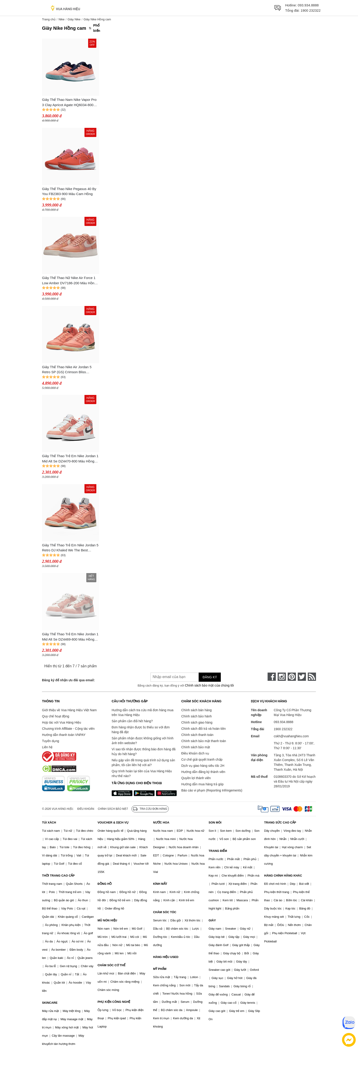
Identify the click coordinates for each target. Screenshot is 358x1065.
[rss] (312, 677)
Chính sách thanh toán (197, 735)
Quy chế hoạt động (55, 716)
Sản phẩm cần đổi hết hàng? (132, 721)
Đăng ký (210, 677)
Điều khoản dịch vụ (195, 753)
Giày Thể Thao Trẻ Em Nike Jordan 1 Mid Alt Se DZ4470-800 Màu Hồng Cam (70, 459)
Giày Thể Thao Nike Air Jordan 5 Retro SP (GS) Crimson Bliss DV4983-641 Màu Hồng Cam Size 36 (70, 370)
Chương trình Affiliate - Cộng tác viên (68, 728)
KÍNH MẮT (160, 883)
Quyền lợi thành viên (196, 778)
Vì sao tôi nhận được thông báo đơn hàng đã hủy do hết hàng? (143, 751)
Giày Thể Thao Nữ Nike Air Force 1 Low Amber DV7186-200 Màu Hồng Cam (69, 281)
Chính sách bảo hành (196, 716)
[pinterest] (292, 677)
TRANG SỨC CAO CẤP (280, 822)
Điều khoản (85, 808)
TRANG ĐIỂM (218, 851)
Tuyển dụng (50, 741)
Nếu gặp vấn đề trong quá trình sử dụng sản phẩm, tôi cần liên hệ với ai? (143, 762)
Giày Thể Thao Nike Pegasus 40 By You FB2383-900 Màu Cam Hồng (69, 191)
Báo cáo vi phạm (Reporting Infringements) (211, 790)
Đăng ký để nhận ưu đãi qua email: (68, 680)
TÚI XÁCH (49, 822)
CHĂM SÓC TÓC (164, 912)
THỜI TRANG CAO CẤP (58, 875)
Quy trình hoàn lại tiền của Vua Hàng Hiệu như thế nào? (142, 773)
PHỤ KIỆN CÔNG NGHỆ (113, 1001)
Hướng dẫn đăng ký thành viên (203, 772)
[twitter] (302, 677)
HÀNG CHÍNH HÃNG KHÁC (283, 875)
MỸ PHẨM (159, 969)
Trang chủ (48, 19)
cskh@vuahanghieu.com (291, 736)
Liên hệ (47, 747)
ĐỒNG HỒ (104, 883)
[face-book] (272, 677)
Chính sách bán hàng (196, 710)
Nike (61, 19)
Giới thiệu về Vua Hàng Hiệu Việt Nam (69, 710)
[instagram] (282, 677)
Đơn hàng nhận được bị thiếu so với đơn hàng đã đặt (141, 729)
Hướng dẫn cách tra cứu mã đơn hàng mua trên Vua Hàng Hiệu (142, 712)
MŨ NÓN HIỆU (107, 920)
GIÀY (212, 920)
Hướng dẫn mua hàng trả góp (202, 784)
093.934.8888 (308, 5)
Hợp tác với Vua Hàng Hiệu (61, 722)
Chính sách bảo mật (195, 747)
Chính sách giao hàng (196, 722)
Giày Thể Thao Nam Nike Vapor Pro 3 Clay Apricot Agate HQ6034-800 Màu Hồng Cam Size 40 (69, 102)
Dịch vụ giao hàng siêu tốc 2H (202, 765)
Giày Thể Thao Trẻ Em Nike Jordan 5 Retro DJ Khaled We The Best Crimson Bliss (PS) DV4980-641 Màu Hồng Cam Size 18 (70, 548)
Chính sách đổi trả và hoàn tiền (203, 728)
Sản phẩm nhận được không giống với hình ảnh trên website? (143, 740)
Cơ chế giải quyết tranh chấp (201, 759)
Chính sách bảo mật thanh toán (203, 741)
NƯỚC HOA (161, 822)
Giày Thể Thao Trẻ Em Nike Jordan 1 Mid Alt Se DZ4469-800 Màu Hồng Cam (70, 637)
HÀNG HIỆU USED (165, 957)
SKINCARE (50, 1002)
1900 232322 (310, 10)
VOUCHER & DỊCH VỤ (113, 822)
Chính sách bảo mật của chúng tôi (209, 685)
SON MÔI (215, 822)
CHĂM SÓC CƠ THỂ (111, 965)
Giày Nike (74, 19)
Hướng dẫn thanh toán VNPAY (63, 735)
